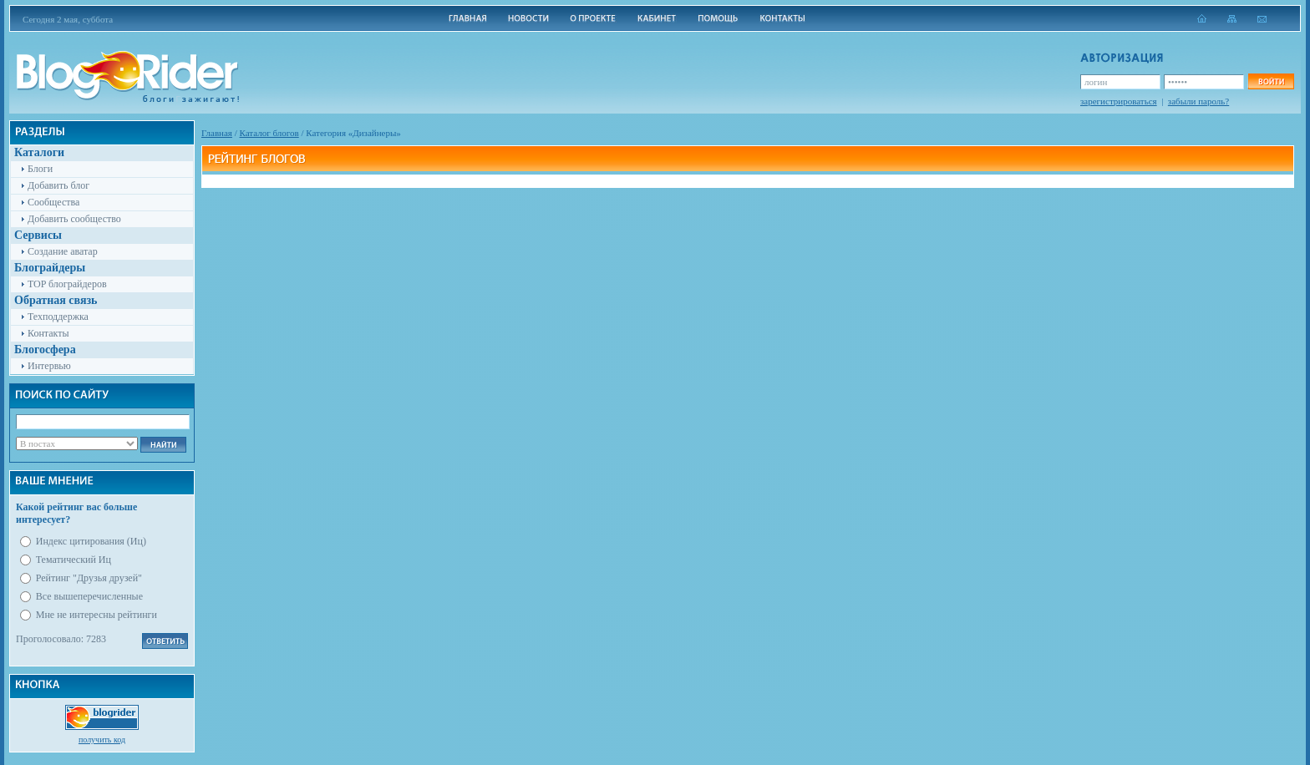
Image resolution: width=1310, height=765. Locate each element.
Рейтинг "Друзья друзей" (89, 578)
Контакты (48, 333)
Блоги (40, 169)
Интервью (49, 366)
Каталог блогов (269, 133)
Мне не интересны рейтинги (96, 615)
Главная (216, 133)
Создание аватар (63, 251)
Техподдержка (58, 316)
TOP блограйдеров (67, 284)
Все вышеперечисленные (89, 596)
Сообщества (53, 202)
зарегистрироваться (1118, 101)
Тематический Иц (73, 559)
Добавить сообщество (74, 219)
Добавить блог (58, 185)
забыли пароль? (1198, 101)
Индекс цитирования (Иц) (91, 541)
